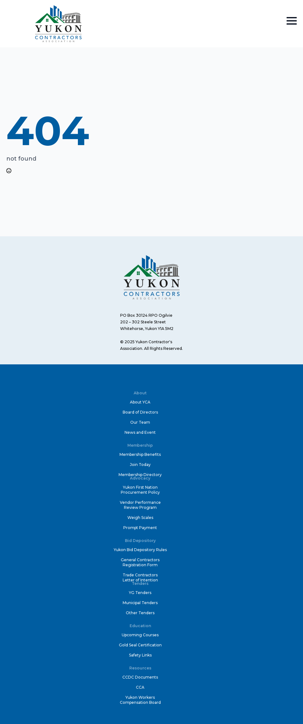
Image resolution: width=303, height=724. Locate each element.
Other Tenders (140, 612)
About (140, 393)
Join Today (140, 464)
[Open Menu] (292, 21)
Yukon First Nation (140, 487)
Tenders (140, 583)
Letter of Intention (140, 580)
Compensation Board (140, 702)
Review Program (140, 507)
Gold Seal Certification (140, 645)
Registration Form (140, 564)
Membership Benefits (140, 454)
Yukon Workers (140, 697)
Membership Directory (140, 474)
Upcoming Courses (140, 635)
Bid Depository (140, 540)
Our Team (140, 422)
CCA (140, 687)
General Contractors (140, 559)
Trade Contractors (140, 575)
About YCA (140, 402)
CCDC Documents (140, 677)
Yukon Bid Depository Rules (140, 549)
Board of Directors (140, 412)
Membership (140, 445)
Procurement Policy (140, 492)
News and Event (140, 432)
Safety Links (140, 655)
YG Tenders (140, 592)
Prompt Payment (140, 527)
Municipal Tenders (140, 602)
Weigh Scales (140, 517)
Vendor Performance (140, 502)
